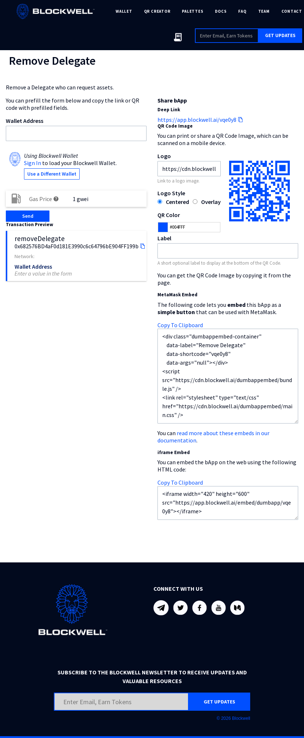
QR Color (168, 214)
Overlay (211, 201)
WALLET (124, 11)
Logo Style (171, 193)
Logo (164, 156)
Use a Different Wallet (51, 174)
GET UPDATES (280, 35)
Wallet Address (24, 120)
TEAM (264, 11)
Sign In (32, 163)
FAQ (242, 11)
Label (164, 238)
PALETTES (192, 11)
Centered (177, 201)
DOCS (221, 11)
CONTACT (291, 11)
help (56, 199)
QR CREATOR (157, 11)
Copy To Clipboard (180, 325)
